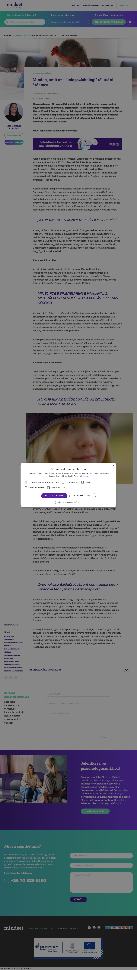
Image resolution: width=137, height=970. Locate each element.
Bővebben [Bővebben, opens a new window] (84, 476)
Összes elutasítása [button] (83, 496)
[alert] (68, 485)
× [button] (113, 466)
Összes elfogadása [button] (54, 496)
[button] (68, 502)
